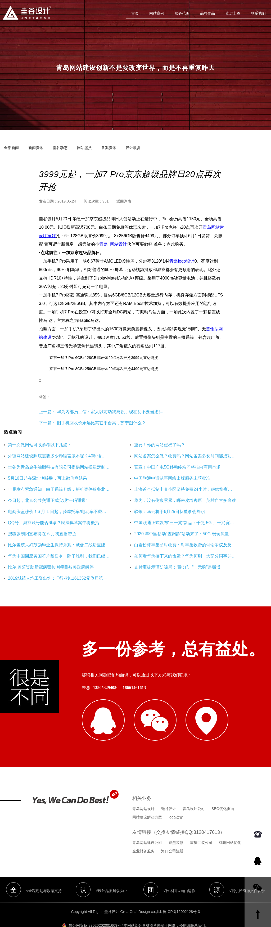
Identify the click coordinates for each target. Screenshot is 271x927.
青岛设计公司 (194, 793)
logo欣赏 (176, 802)
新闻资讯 (35, 148)
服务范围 (182, 13)
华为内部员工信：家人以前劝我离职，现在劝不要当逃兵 (109, 412)
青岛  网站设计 (113, 244)
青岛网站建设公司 (147, 827)
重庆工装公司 (201, 827)
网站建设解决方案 (147, 802)
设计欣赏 (133, 148)
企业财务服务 (143, 836)
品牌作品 (207, 13)
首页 (135, 13)
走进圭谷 (232, 13)
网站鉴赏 (84, 148)
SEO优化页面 (222, 793)
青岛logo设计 (181, 261)
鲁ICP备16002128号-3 (181, 896)
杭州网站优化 (230, 827)
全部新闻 (11, 148)
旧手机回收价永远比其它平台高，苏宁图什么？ (101, 423)
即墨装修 (176, 827)
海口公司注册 (172, 836)
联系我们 (258, 13)
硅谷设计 (168, 793)
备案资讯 (108, 148)
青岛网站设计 (143, 793)
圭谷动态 (60, 148)
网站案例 (156, 13)
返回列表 (123, 201)
